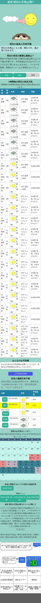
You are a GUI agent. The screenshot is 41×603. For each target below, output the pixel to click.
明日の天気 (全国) (6, 498)
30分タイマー (20, 580)
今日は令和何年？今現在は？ (7, 571)
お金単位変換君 (7, 580)
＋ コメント (37, 544)
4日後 (5, 425)
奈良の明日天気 (33, 497)
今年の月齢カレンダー (20, 571)
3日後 (5, 419)
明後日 (5, 413)
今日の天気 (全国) (20, 498)
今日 (4, 399)
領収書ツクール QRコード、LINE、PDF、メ (20, 588)
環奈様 (34, 580)
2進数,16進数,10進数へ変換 (34, 588)
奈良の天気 (7, 488)
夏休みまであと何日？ (34, 571)
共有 (22, 560)
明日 (4, 405)
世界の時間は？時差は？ (7, 588)
